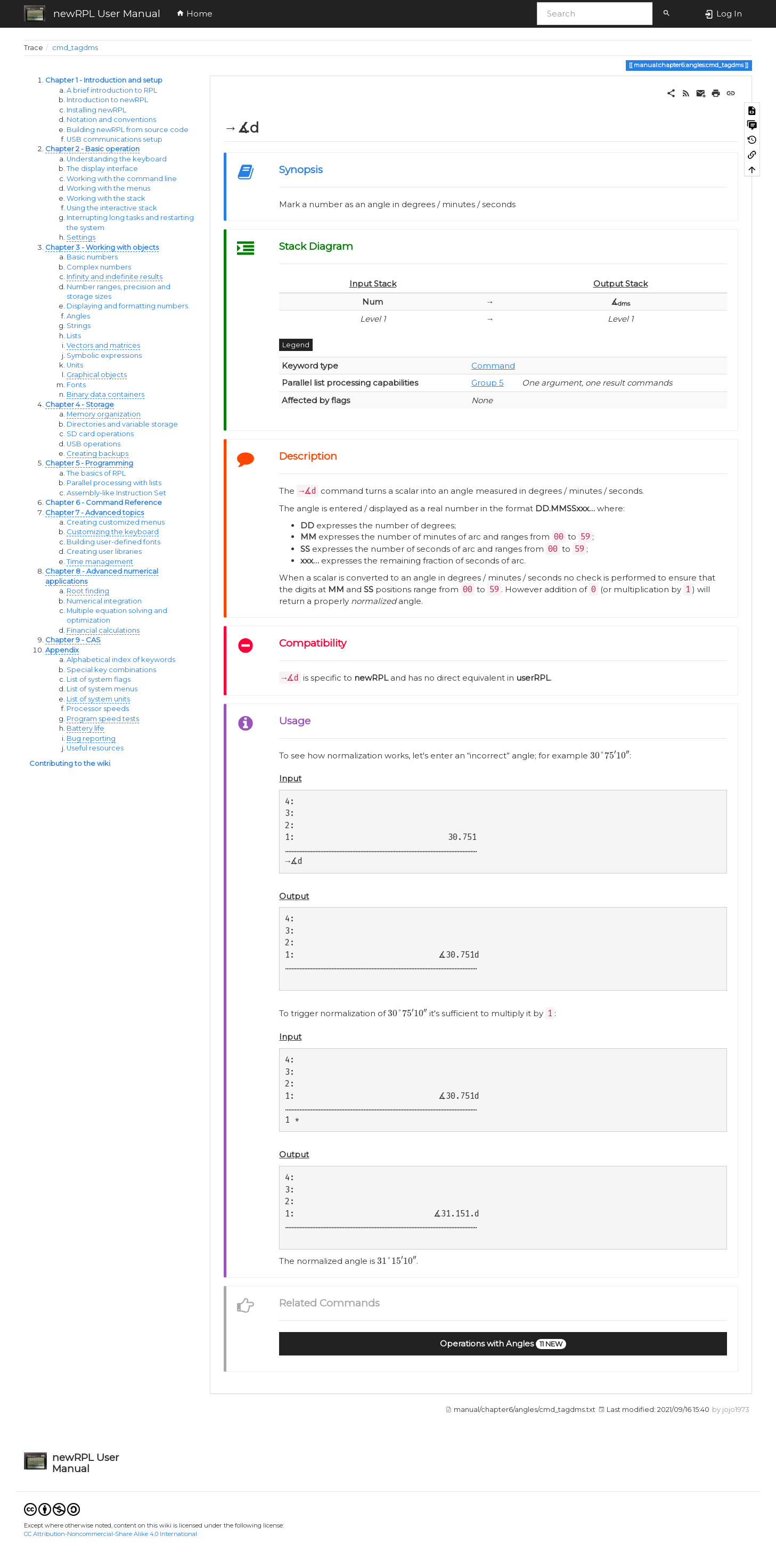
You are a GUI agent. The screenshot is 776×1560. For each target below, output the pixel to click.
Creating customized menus (116, 522)
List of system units (98, 699)
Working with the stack (106, 198)
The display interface (102, 169)
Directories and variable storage (122, 424)
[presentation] (610, 754)
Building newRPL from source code (128, 130)
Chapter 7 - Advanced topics (94, 513)
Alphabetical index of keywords (121, 660)
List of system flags (98, 679)
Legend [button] (295, 344)
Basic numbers (92, 257)
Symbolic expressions (104, 356)
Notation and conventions (111, 120)
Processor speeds (98, 709)
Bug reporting (91, 738)
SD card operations (100, 434)
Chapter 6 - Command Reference (103, 503)
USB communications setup (114, 139)
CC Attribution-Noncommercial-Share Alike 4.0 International (110, 1534)
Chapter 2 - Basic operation (92, 149)
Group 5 (487, 383)
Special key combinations (111, 670)
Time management (100, 562)
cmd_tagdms (75, 48)
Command (493, 366)
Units (75, 365)
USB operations (93, 444)
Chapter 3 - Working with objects (102, 247)
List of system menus (102, 689)
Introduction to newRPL (107, 100)
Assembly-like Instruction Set (116, 493)
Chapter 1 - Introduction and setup (103, 80)
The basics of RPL (96, 473)
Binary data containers (105, 394)
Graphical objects (97, 375)
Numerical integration (104, 601)
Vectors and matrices (103, 345)
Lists (74, 336)
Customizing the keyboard (113, 532)
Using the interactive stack (112, 208)
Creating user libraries (104, 552)
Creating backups (97, 454)
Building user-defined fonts (113, 542)
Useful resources (95, 748)
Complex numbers (99, 267)
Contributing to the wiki (69, 763)
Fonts (76, 385)
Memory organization (104, 414)
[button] (503, 1343)
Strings (79, 326)
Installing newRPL (96, 110)
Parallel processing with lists (114, 483)
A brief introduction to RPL (112, 90)
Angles (78, 316)
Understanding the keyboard (117, 159)
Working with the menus (108, 188)
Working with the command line (122, 179)
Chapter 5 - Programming (89, 463)
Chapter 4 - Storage (79, 405)
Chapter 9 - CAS (73, 640)
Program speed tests (103, 719)
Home (194, 14)
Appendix (62, 650)
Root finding (88, 591)
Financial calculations (103, 630)
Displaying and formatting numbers (127, 306)
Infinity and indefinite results (114, 277)
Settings (81, 237)
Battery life (85, 728)
